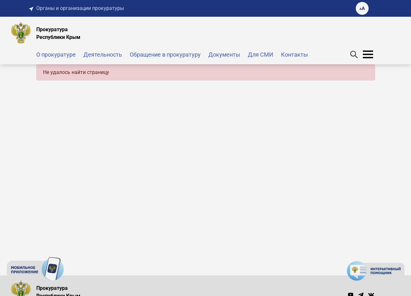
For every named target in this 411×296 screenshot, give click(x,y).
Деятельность (102, 54)
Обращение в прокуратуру (165, 54)
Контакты (294, 54)
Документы (224, 54)
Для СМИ (260, 54)
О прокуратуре (56, 54)
